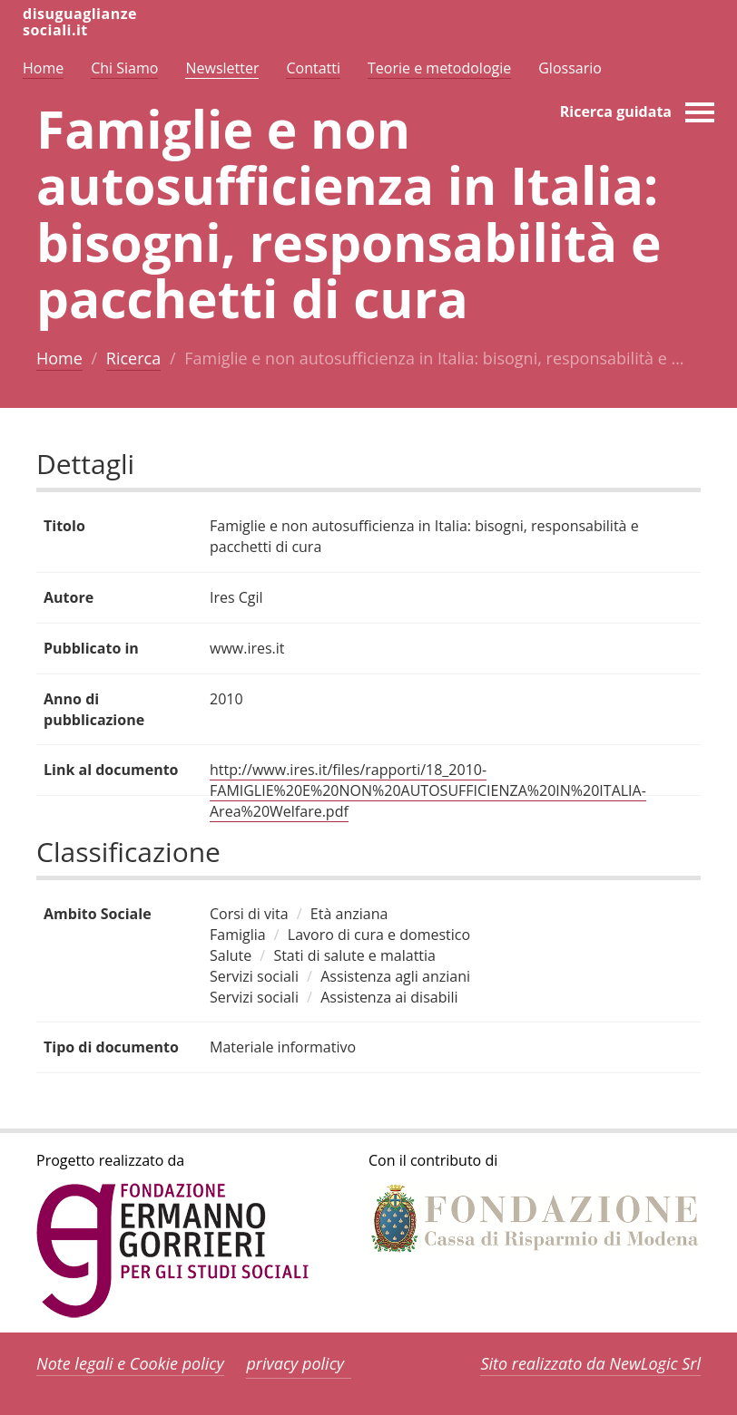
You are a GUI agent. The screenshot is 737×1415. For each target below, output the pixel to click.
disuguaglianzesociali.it (80, 22)
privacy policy (295, 1363)
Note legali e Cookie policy (130, 1363)
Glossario (570, 68)
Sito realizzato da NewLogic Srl (590, 1363)
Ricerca (133, 358)
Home (59, 358)
